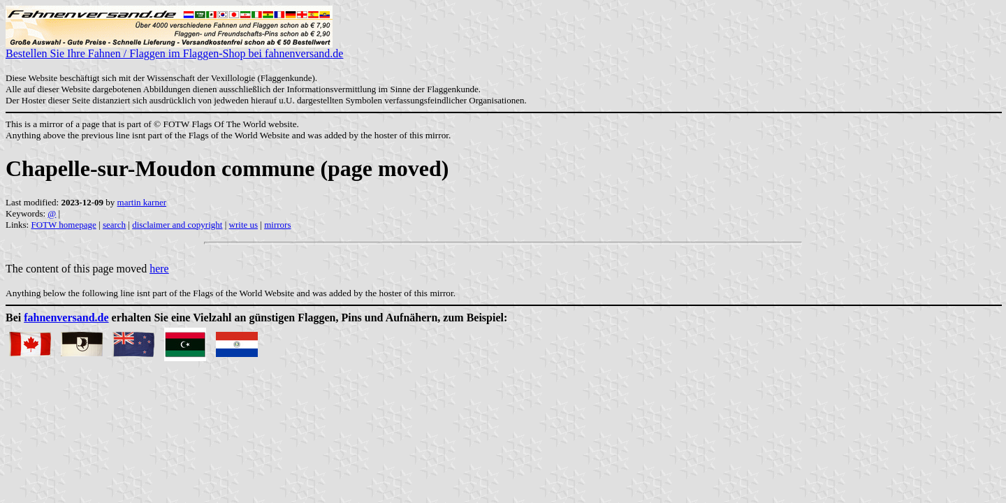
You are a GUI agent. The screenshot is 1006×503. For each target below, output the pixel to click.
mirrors (277, 224)
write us (243, 224)
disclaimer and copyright (177, 224)
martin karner (141, 202)
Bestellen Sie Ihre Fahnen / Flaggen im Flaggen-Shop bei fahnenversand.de (174, 48)
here (159, 269)
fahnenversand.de (66, 317)
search (114, 224)
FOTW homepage (63, 224)
